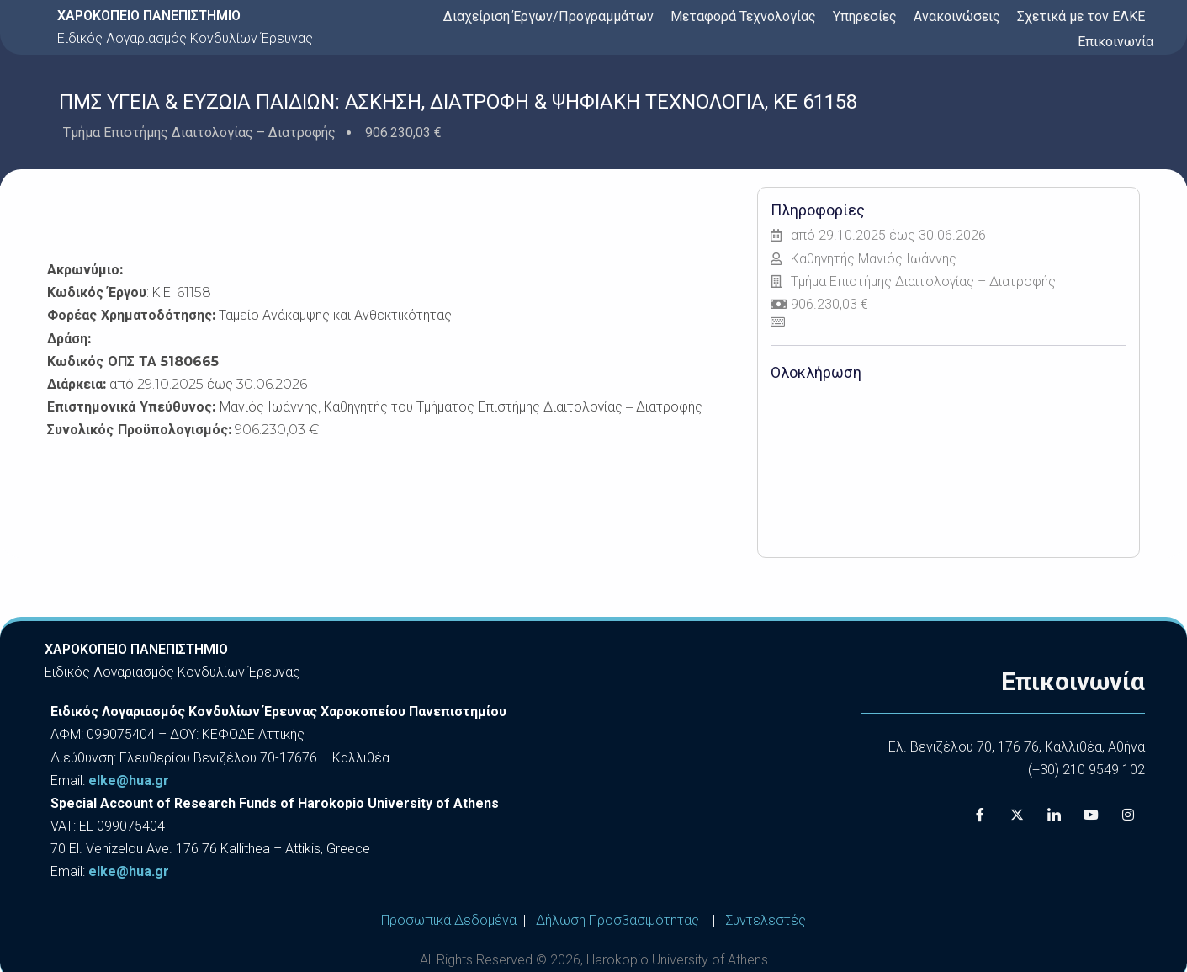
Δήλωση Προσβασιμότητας (617, 920)
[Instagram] (1128, 814)
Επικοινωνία (1115, 42)
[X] (1017, 814)
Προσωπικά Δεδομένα (449, 920)
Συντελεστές (765, 920)
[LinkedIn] (1054, 814)
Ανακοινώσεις (957, 16)
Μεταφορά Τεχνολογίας (743, 16)
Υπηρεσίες (865, 16)
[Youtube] (1091, 814)
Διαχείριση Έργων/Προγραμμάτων (548, 16)
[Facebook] (980, 814)
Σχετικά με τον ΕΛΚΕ (1081, 16)
